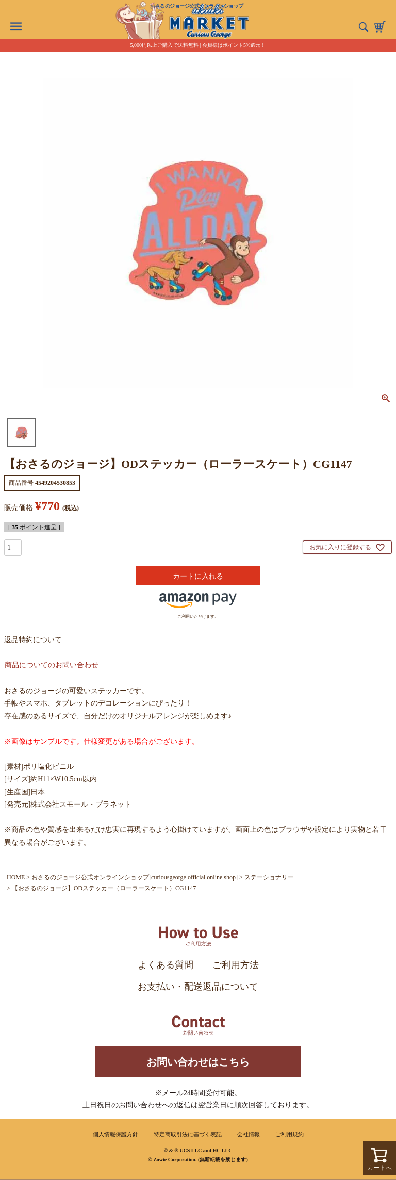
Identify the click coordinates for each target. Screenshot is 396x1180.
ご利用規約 (289, 1134)
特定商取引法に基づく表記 (188, 1134)
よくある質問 (165, 965)
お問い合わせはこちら (198, 1062)
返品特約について (33, 640)
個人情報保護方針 (115, 1134)
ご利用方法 (235, 965)
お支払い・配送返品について (198, 986)
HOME (16, 877)
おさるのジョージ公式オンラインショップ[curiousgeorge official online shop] (134, 877)
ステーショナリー (269, 877)
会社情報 (248, 1134)
